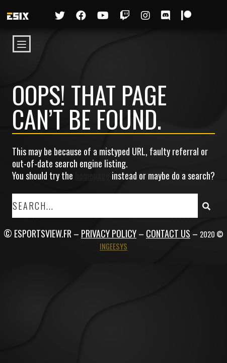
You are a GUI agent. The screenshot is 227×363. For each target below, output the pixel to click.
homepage (92, 175)
